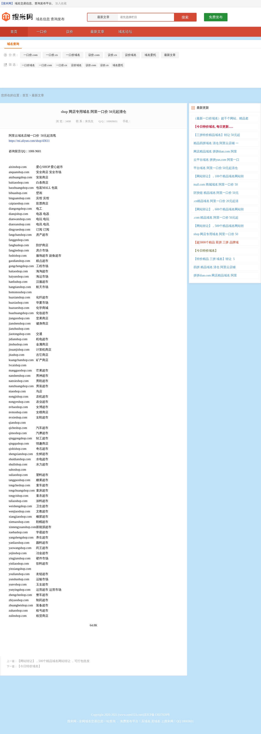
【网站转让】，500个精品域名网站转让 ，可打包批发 (53, 661)
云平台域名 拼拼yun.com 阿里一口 (216, 159)
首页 (13, 31)
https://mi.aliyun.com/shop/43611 (29, 140)
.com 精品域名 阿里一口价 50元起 (216, 217)
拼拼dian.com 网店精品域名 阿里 (215, 275)
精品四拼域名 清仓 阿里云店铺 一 (216, 143)
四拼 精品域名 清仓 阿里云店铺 (215, 267)
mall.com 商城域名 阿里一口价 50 (216, 184)
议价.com (94, 55)
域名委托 (150, 55)
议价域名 (130, 55)
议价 (69, 31)
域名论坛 (125, 31)
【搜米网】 (7, 3)
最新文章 (97, 31)
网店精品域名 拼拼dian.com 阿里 (215, 151)
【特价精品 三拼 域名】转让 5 (214, 259)
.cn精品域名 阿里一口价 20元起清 (216, 201)
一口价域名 (73, 55)
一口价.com (30, 55)
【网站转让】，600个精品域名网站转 (219, 209)
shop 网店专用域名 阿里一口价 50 (216, 234)
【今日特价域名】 (29, 666)
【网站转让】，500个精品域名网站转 (219, 225)
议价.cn (112, 55)
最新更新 (203, 107)
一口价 (42, 31)
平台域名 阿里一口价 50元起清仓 (216, 168)
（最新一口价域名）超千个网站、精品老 (221, 118)
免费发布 (216, 17)
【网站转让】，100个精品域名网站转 (219, 176)
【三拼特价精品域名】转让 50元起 (217, 135)
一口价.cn (52, 55)
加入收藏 (61, 3)
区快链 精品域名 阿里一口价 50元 (216, 192)
